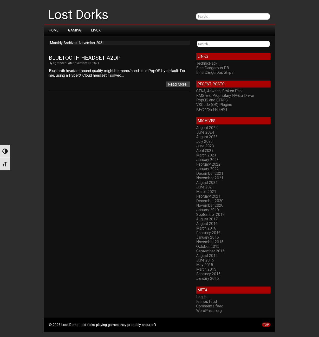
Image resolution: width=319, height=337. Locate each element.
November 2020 (209, 205)
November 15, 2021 (85, 63)
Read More (177, 84)
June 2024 (205, 132)
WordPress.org (209, 310)
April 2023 (205, 150)
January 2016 (207, 237)
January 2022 (207, 169)
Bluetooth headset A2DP (85, 58)
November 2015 (209, 242)
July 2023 (204, 141)
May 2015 (204, 264)
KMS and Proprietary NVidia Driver (225, 95)
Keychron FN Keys (211, 109)
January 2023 (207, 159)
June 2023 (205, 146)
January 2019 (207, 210)
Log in (201, 297)
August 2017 (207, 219)
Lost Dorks (78, 14)
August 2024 (207, 127)
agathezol (60, 63)
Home (54, 30)
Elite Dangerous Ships (215, 72)
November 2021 (209, 178)
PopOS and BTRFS (212, 100)
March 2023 (206, 155)
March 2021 (206, 191)
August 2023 (207, 137)
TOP (266, 324)
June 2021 (205, 187)
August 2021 (207, 182)
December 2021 (209, 173)
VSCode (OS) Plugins (214, 104)
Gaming (75, 30)
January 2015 (207, 278)
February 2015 (208, 274)
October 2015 (207, 246)
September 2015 (210, 251)
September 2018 (210, 214)
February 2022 (208, 164)
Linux (96, 30)
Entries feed (206, 301)
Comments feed (209, 306)
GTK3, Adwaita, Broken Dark (219, 91)
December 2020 (209, 201)
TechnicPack (206, 63)
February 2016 (208, 233)
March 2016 (206, 228)
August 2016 (207, 223)
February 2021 (208, 196)
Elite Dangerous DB (212, 68)
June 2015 (205, 260)
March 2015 (206, 269)
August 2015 (207, 255)
